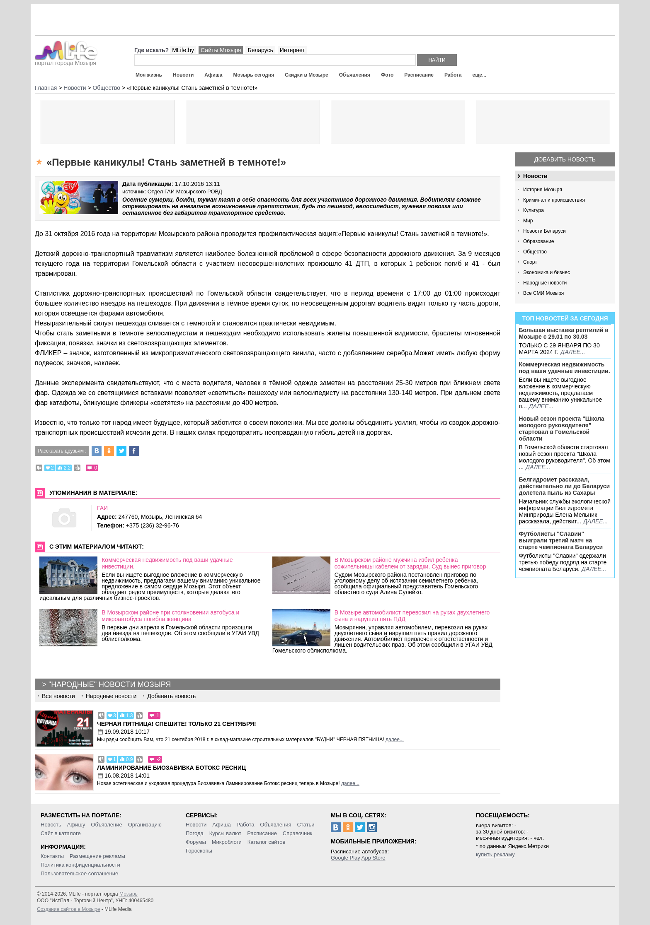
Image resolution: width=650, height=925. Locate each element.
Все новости (58, 696)
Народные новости (545, 283)
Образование (538, 241)
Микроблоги (227, 842)
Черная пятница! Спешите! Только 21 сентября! (176, 723)
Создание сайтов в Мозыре (68, 909)
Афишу (76, 824)
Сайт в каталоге (61, 833)
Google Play (345, 858)
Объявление (106, 824)
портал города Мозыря (66, 60)
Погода (195, 833)
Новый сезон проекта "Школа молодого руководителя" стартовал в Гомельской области (561, 428)
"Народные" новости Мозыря (110, 684)
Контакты (52, 856)
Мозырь (128, 894)
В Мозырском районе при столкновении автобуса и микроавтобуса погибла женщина (170, 615)
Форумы (196, 842)
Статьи (305, 824)
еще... (479, 75)
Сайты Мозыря (221, 50)
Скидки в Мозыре (306, 75)
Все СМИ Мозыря (543, 293)
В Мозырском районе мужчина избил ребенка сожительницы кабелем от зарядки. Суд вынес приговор (410, 563)
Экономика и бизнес (546, 272)
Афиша (213, 75)
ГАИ (102, 508)
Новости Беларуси (544, 231)
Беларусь (260, 50)
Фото (387, 75)
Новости (183, 75)
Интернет (292, 50)
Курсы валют (225, 833)
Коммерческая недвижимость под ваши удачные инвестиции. (564, 367)
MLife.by (183, 50)
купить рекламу (495, 854)
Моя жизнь (149, 75)
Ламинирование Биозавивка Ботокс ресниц (171, 767)
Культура (533, 210)
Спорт (530, 262)
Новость (51, 824)
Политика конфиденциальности (80, 865)
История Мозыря (542, 190)
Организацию (145, 824)
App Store (373, 858)
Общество (535, 252)
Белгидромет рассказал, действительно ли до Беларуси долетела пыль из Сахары (564, 486)
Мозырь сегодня (253, 75)
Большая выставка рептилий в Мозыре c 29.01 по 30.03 (564, 333)
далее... (572, 352)
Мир (528, 221)
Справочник (298, 833)
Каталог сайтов (266, 842)
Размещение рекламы (97, 856)
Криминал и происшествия (554, 200)
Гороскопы (199, 851)
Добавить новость (565, 159)
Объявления (354, 75)
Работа (453, 75)
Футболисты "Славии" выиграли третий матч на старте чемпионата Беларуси (561, 540)
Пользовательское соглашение (79, 873)
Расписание (419, 75)
